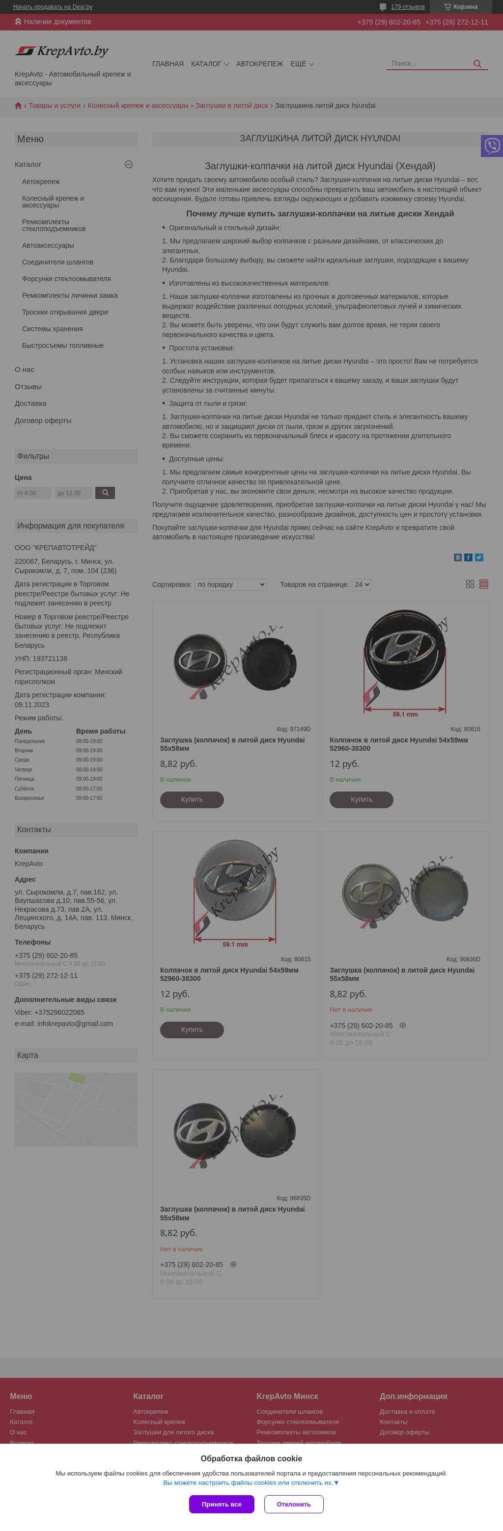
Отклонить (294, 1504)
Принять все (222, 1504)
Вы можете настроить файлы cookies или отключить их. (248, 1482)
